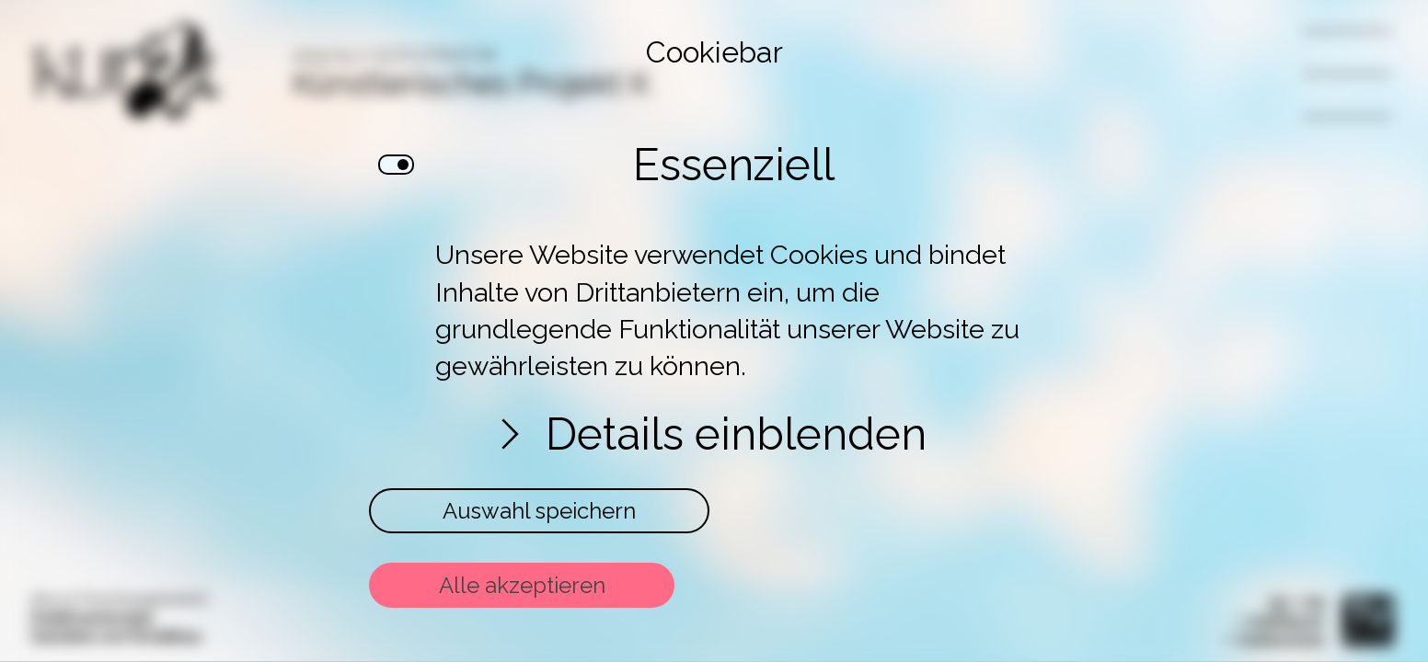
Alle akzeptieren (522, 585)
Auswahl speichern (539, 510)
